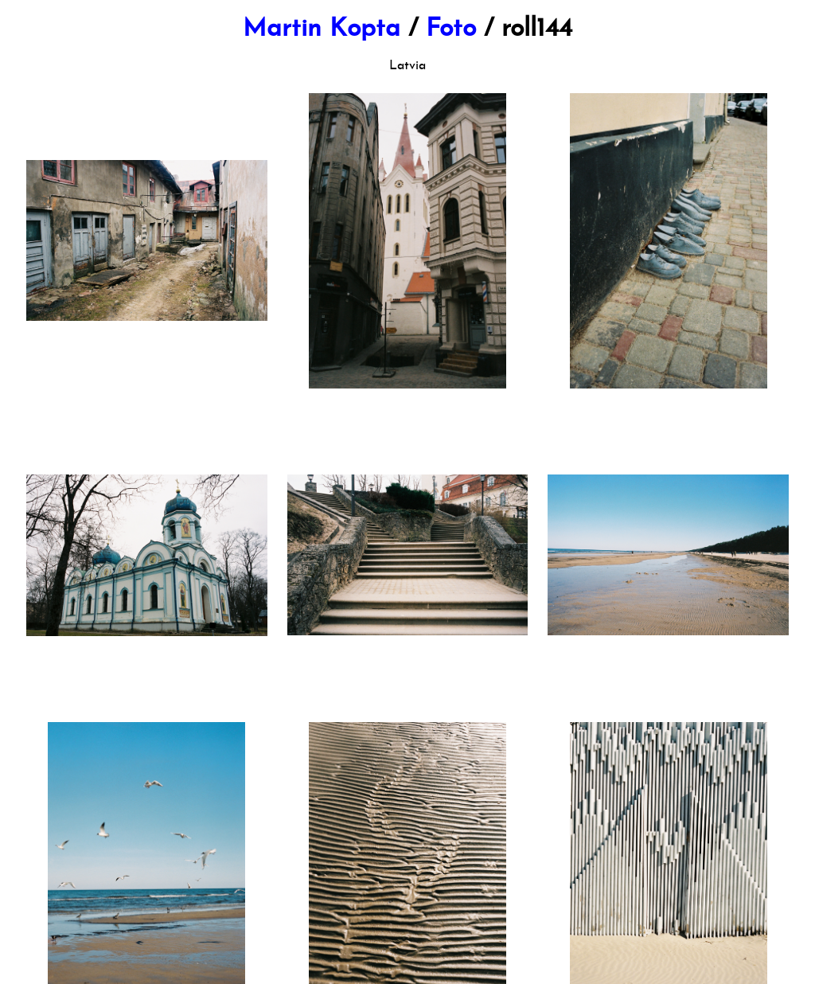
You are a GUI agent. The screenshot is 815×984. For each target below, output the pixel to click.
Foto (451, 29)
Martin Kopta (321, 29)
